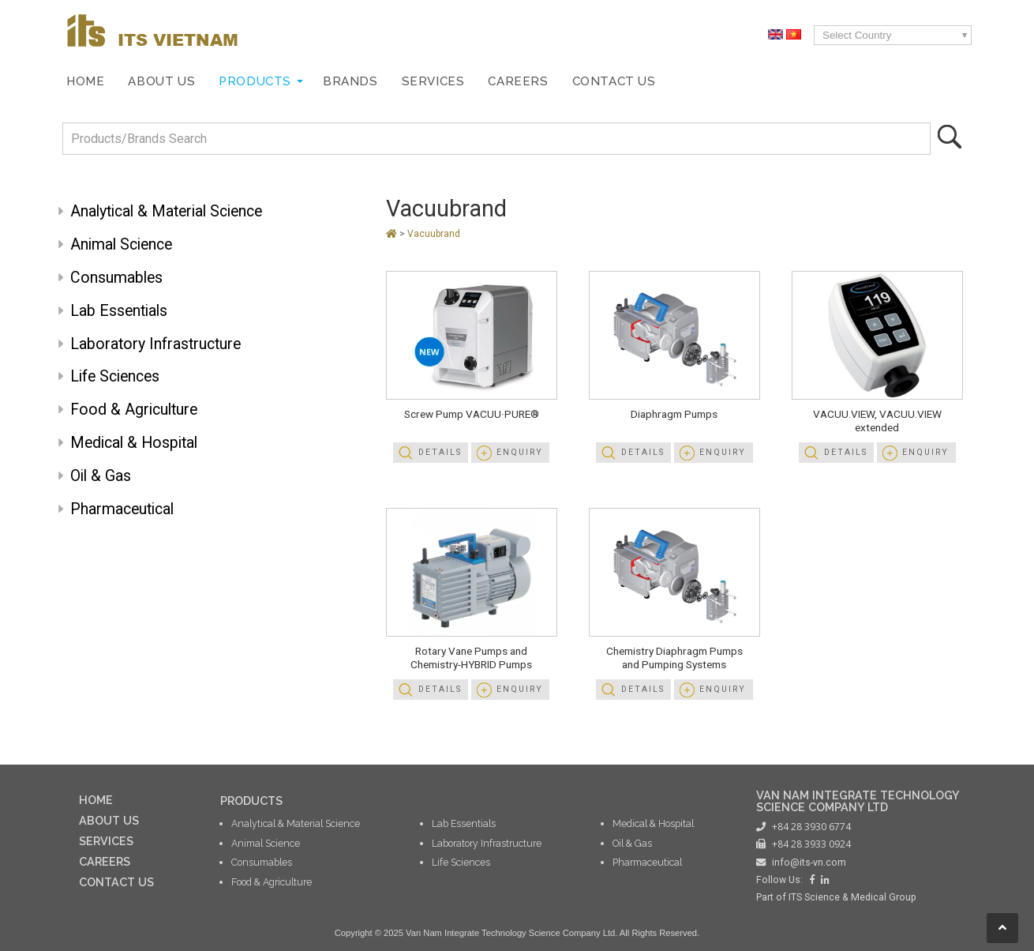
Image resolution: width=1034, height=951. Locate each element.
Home (85, 81)
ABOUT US (109, 820)
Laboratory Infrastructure (155, 344)
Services (433, 81)
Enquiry (519, 452)
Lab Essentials (118, 311)
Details (440, 452)
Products (255, 81)
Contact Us (614, 81)
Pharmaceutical (122, 509)
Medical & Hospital (133, 443)
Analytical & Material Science (166, 211)
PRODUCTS (251, 800)
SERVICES (106, 841)
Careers (518, 81)
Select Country (856, 35)
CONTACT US (116, 882)
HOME (96, 799)
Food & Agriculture (133, 409)
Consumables (116, 278)
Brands (350, 81)
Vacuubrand (446, 208)
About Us (161, 81)
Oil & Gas (100, 476)
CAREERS (104, 861)
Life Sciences (114, 376)
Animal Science (121, 244)
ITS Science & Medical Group (852, 897)
